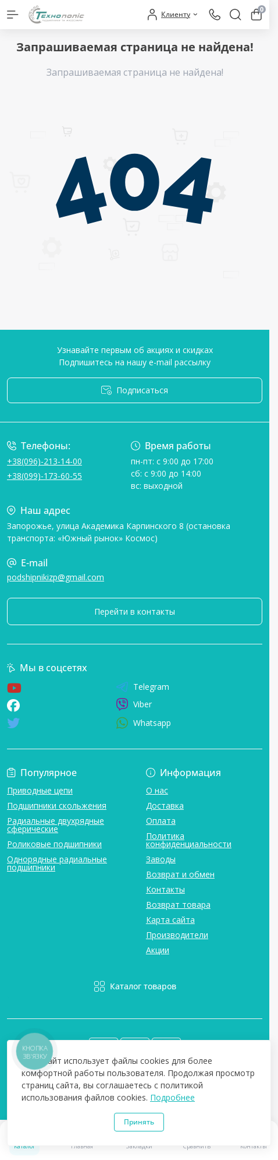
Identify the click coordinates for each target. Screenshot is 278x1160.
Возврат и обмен (180, 874)
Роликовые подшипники (54, 843)
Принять (139, 1122)
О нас (157, 790)
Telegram (142, 687)
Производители (177, 934)
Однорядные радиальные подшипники (57, 863)
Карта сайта (170, 919)
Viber (134, 704)
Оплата (161, 820)
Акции (157, 949)
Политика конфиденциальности (188, 839)
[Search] (235, 14)
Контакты (165, 889)
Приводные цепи (40, 790)
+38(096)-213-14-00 (44, 461)
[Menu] (13, 14)
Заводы (161, 859)
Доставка (165, 805)
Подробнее (172, 1097)
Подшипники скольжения (56, 805)
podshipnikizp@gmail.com (55, 577)
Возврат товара (178, 904)
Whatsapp (143, 723)
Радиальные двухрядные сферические (55, 824)
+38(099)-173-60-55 (44, 475)
